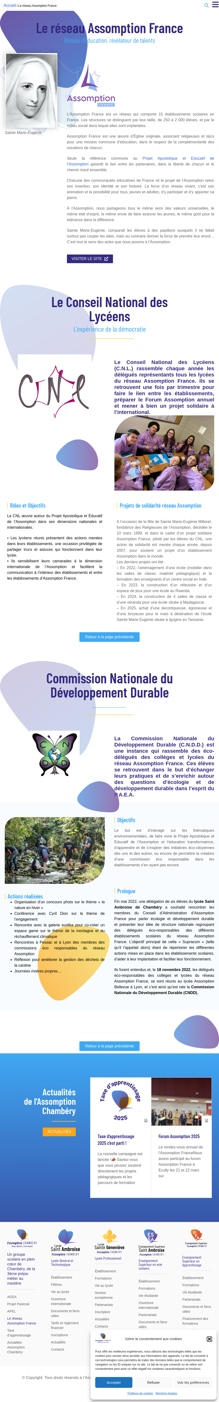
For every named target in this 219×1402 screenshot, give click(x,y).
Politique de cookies (140, 1393)
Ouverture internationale (61, 1301)
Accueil (10, 5)
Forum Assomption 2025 (179, 1136)
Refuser (153, 1382)
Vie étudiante (148, 1296)
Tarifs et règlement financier (65, 1325)
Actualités (58, 1342)
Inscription (102, 1312)
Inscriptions (59, 1335)
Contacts (57, 1349)
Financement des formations (195, 1321)
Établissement (61, 1277)
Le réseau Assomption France (21, 1321)
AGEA (12, 1297)
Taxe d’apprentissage (19, 1333)
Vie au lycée (60, 1292)
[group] (120, 1137)
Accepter (114, 1382)
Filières (56, 1285)
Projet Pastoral (18, 1304)
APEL (11, 1311)
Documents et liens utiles (65, 1313)
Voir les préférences (193, 1382)
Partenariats (104, 1305)
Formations (103, 1278)
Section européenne (104, 1295)
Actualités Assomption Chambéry (16, 1347)
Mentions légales (166, 1393)
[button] (209, 1339)
